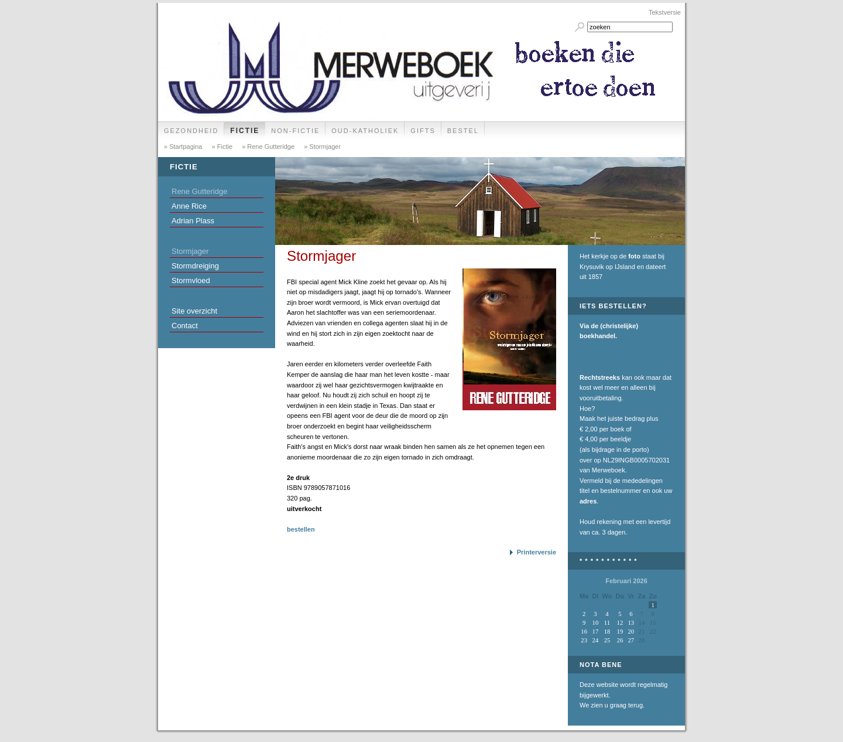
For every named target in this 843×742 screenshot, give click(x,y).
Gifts (422, 130)
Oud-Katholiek (365, 130)
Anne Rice (189, 206)
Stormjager (190, 251)
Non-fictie (295, 130)
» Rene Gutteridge (267, 146)
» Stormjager (321, 146)
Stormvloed (191, 280)
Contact (185, 325)
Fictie (244, 131)
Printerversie (536, 552)
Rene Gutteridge (199, 191)
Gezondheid (191, 130)
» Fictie (221, 146)
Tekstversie (665, 12)
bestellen (301, 529)
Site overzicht (194, 311)
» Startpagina (183, 146)
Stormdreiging (195, 265)
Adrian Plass (193, 220)
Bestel (463, 130)
